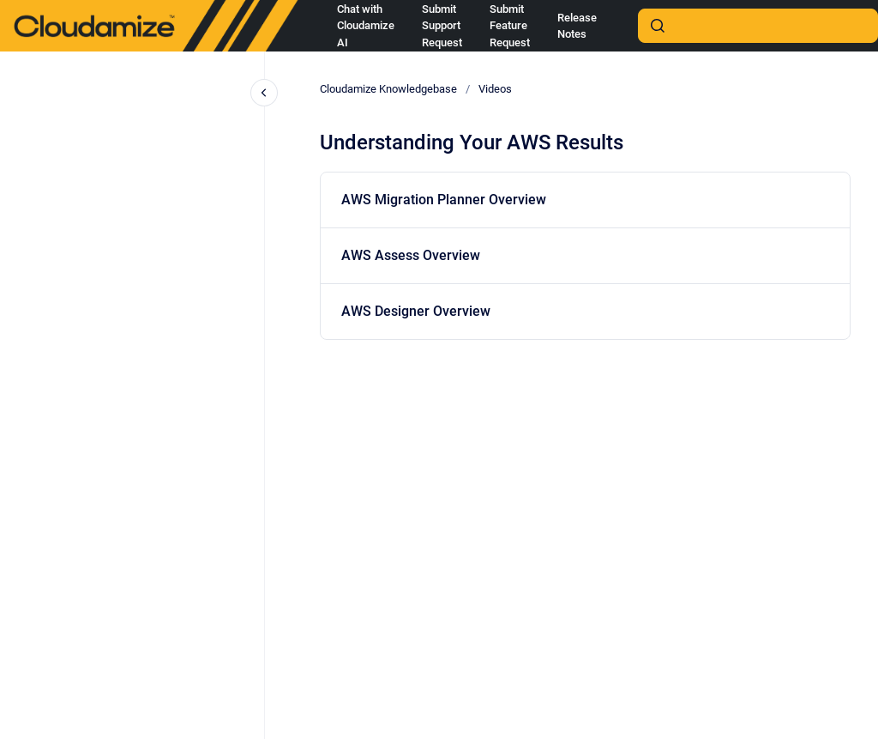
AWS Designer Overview (415, 311)
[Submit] (657, 25)
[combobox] (758, 25)
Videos (495, 88)
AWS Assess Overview (410, 255)
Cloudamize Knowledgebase (388, 88)
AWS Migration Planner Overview (443, 199)
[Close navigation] (264, 92)
